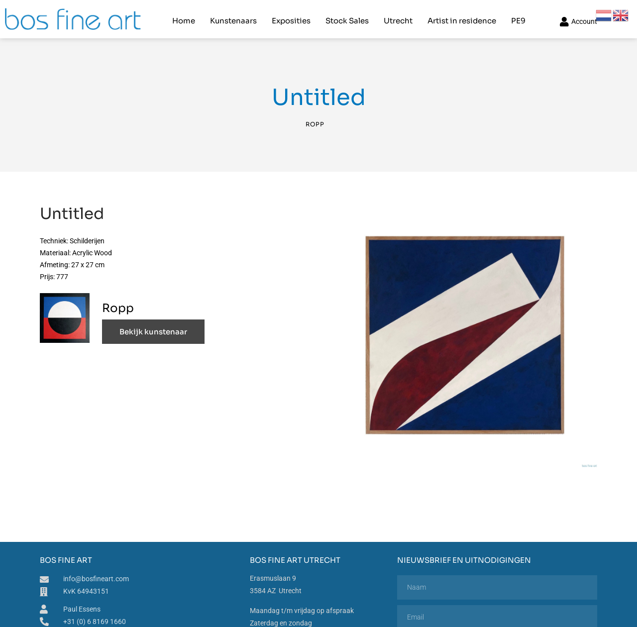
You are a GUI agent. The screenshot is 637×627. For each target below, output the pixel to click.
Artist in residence (461, 17)
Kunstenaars (233, 17)
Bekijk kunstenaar (153, 326)
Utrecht (397, 17)
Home (183, 17)
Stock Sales (346, 17)
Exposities (290, 17)
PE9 (518, 17)
